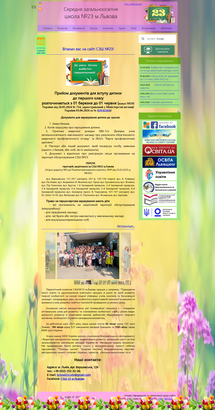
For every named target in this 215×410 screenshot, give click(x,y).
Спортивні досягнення (161, 102)
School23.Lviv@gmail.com (74, 375)
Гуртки (121, 28)
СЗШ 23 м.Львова (72, 379)
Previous (43, 255)
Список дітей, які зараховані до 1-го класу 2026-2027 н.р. (159, 77)
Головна (47, 28)
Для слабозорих (133, 3)
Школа (93, 28)
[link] (40, 9)
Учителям (108, 28)
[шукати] (156, 39)
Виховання (79, 28)
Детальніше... (126, 226)
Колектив (62, 28)
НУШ (133, 28)
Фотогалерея (148, 28)
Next (133, 255)
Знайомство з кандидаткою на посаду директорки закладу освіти (159, 69)
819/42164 (103, 110)
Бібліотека (166, 28)
